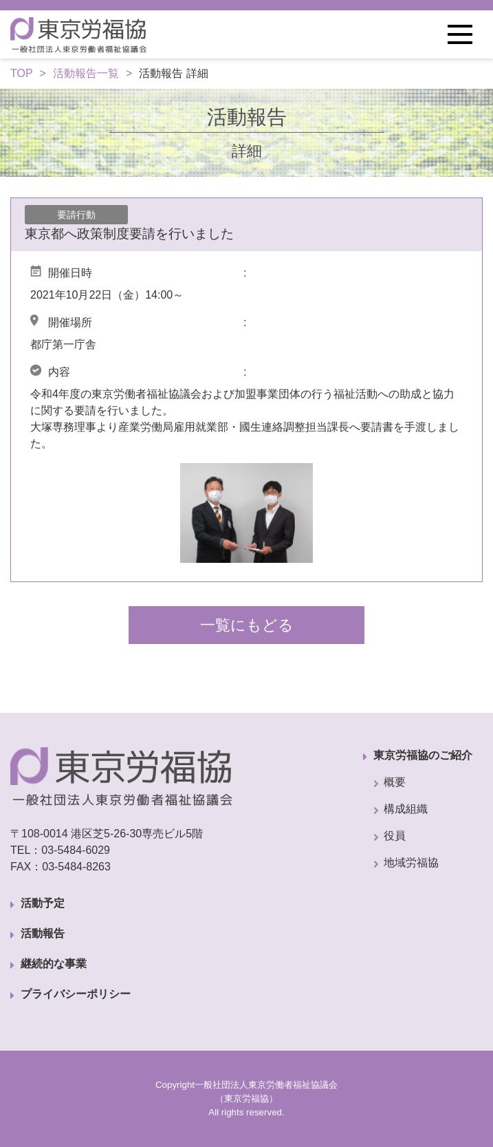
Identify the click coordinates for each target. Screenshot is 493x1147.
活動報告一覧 (86, 73)
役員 (395, 836)
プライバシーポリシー (76, 994)
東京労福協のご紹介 (422, 755)
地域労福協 (411, 862)
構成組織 (406, 809)
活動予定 (43, 903)
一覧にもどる (247, 625)
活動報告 (43, 933)
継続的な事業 (54, 963)
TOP (21, 73)
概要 (395, 782)
